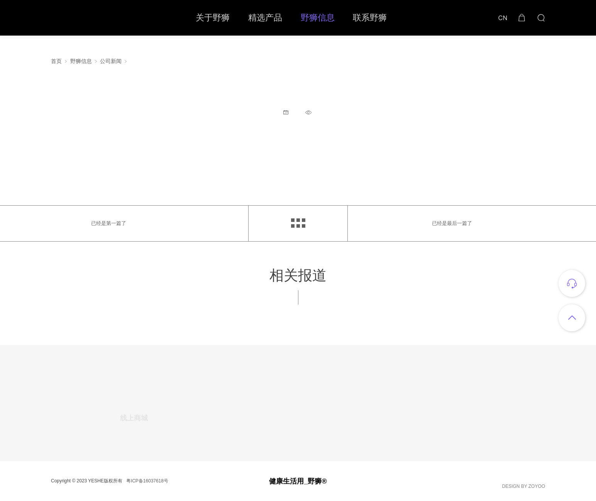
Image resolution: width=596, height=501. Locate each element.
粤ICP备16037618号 (147, 482)
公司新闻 (111, 61)
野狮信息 (81, 61)
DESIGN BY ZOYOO (523, 488)
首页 (56, 61)
